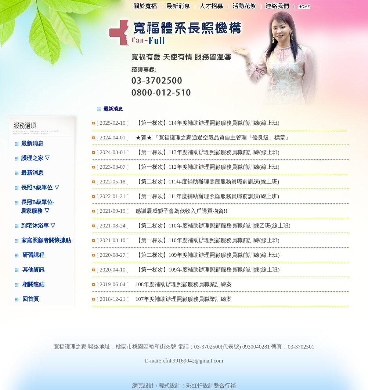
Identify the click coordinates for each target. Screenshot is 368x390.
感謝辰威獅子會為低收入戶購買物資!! (181, 211)
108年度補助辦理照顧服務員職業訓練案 (184, 284)
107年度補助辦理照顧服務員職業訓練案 (184, 299)
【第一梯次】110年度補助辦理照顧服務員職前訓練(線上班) (207, 240)
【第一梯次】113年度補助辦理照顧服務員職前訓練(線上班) (207, 152)
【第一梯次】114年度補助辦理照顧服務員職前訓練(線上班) (207, 123)
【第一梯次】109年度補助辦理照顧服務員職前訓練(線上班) (208, 270)
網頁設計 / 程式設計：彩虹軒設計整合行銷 (184, 386)
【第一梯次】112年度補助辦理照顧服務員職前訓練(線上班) (207, 167)
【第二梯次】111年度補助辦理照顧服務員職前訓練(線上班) (207, 182)
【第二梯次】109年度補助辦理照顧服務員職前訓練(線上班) (208, 255)
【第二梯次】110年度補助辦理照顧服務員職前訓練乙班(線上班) (213, 226)
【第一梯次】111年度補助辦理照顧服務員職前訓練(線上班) (207, 196)
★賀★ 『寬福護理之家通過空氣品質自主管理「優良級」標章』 (213, 138)
